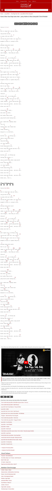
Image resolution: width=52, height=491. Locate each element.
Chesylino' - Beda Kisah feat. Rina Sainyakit (9, 415)
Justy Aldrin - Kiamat (5, 426)
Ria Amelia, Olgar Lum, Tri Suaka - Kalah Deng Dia (11, 457)
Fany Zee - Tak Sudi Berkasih (7, 455)
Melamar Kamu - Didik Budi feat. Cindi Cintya (10, 472)
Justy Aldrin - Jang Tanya (6, 433)
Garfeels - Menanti (5, 484)
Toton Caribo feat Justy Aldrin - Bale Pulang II (10, 404)
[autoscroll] (24, 23)
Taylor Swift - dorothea (5, 486)
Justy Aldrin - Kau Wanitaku (6, 422)
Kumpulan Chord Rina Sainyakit (8, 450)
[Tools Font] (34, 24)
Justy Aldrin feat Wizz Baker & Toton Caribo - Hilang (11, 439)
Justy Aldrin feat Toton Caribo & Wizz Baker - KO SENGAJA (12, 413)
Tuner (29, 1)
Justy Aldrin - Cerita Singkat (6, 424)
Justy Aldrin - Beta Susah (6, 428)
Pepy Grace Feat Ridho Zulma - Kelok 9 (9, 464)
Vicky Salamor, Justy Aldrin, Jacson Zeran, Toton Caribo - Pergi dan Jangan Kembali (17, 430)
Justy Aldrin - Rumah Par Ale (6, 444)
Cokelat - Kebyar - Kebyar (6, 469)
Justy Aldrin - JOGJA (5, 409)
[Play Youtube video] (26, 362)
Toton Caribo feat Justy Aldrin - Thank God (9, 417)
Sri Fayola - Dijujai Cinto (6, 462)
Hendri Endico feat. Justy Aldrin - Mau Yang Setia (10, 435)
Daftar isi (34, 1)
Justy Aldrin (7, 13)
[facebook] (3, 397)
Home (17, 1)
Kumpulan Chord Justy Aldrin (7, 447)
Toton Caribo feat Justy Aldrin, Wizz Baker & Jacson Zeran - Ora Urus (14, 402)
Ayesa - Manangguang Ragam (7, 476)
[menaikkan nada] (20, 24)
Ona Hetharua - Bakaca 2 (6, 482)
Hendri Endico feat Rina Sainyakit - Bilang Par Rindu (11, 437)
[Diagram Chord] (31, 24)
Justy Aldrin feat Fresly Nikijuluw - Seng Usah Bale (11, 406)
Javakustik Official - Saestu (6, 480)
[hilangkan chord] (28, 24)
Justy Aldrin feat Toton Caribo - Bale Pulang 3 (10, 411)
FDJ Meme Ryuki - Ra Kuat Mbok (7, 489)
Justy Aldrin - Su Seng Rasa (6, 441)
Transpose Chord (23, 1)
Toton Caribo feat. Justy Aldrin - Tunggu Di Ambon (11, 419)
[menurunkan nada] (16, 24)
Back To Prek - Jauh (5, 459)
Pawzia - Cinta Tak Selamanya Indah (8, 474)
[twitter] (10, 397)
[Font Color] (36, 24)
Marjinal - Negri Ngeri (5, 478)
